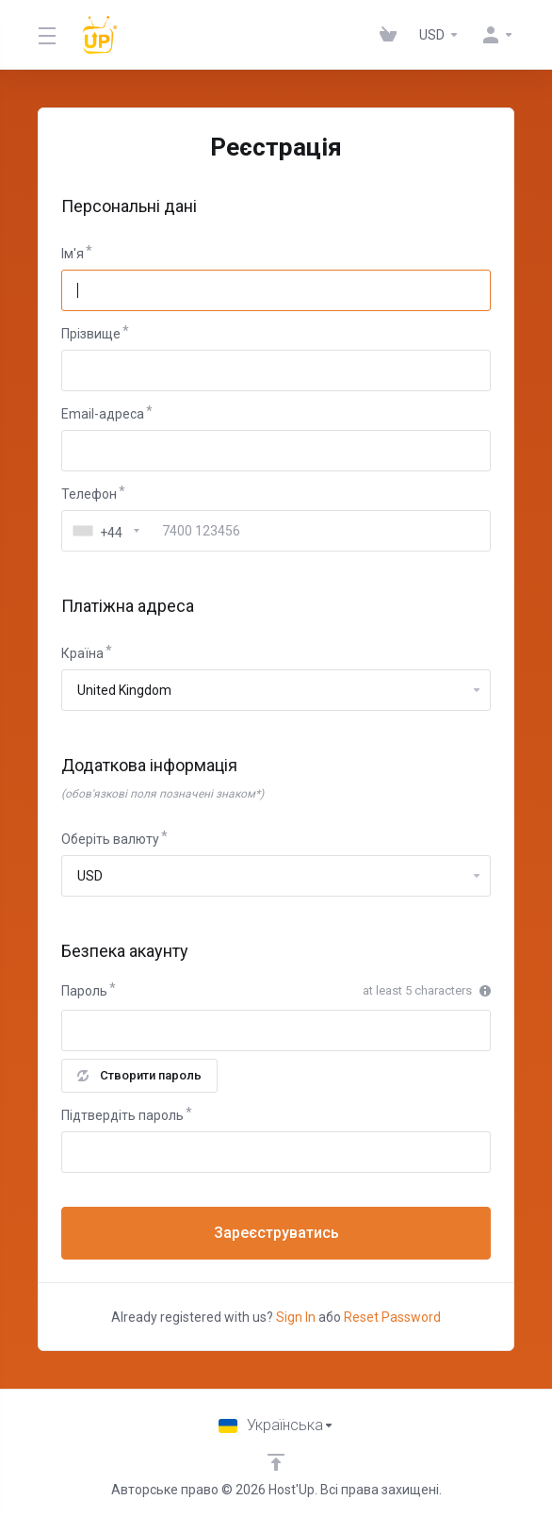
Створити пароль (139, 1075)
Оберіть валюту (110, 839)
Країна (82, 653)
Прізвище (91, 333)
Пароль (84, 990)
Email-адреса (102, 413)
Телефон (89, 494)
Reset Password (392, 1317)
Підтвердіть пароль (122, 1115)
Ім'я (72, 253)
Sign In (296, 1317)
